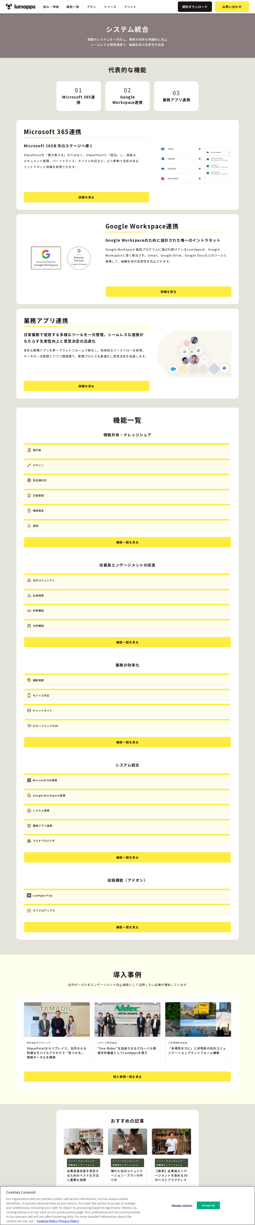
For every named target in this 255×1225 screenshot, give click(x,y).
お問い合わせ (232, 6)
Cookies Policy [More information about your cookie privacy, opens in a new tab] (47, 1221)
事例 (183, 1159)
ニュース (186, 1153)
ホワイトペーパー (192, 1165)
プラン (91, 6)
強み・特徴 (51, 6)
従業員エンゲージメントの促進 (154, 1153)
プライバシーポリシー (225, 1165)
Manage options (182, 1205)
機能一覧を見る (127, 483)
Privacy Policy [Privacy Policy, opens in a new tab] (69, 1221)
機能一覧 (72, 6)
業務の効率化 (142, 1159)
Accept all (208, 1205)
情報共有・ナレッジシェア (151, 1147)
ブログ (185, 1147)
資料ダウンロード (195, 6)
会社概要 (216, 1159)
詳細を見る (52, 197)
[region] (127, 1205)
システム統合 (142, 1165)
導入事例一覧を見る (127, 874)
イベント (130, 6)
